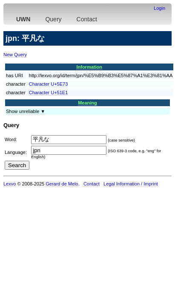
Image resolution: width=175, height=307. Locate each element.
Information (89, 67)
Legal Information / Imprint (130, 183)
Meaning (87, 102)
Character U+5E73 (48, 84)
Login (159, 8)
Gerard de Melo (62, 183)
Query (53, 19)
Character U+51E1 (48, 92)
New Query (15, 54)
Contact (87, 19)
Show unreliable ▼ (25, 111)
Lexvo (9, 183)
